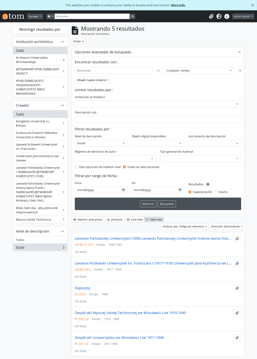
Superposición (202, 192)
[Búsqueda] (92, 16)
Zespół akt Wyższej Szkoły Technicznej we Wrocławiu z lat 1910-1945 (130, 313)
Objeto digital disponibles (149, 136)
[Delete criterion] (240, 70)
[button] (211, 16)
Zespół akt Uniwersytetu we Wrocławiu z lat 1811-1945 (119, 337)
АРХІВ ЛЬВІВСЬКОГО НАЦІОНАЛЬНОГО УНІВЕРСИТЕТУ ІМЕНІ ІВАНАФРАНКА (40, 87)
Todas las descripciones (143, 167)
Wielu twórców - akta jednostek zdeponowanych (40, 210)
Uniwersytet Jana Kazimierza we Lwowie (40, 158)
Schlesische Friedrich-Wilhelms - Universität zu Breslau (40, 135)
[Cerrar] (252, 5)
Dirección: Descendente (225, 226)
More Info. (178, 5)
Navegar (34, 16)
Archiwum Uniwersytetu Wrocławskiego (40, 60)
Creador (22, 105)
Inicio (78, 183)
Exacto (223, 192)
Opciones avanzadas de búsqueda (103, 52)
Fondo (40, 248)
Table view (154, 219)
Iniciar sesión (242, 16)
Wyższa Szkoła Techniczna (40, 220)
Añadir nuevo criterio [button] (91, 80)
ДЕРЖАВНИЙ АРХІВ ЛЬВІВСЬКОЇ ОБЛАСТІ (40, 71)
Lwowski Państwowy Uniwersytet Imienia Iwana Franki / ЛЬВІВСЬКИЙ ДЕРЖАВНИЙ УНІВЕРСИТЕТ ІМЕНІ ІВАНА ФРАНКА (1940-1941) (40, 192)
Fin (134, 183)
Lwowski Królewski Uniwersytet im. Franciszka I (40, 146)
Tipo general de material (176, 152)
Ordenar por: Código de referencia (184, 226)
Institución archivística (34, 41)
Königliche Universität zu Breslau (40, 123)
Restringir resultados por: (40, 29)
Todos (20, 50)
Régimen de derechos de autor (95, 152)
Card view (135, 219)
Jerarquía (114, 219)
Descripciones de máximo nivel (100, 167)
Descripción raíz (86, 112)
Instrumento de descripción (207, 136)
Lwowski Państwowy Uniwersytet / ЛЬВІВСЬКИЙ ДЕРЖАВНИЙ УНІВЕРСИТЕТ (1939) (40, 172)
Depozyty (82, 288)
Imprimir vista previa (87, 219)
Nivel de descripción (32, 231)
